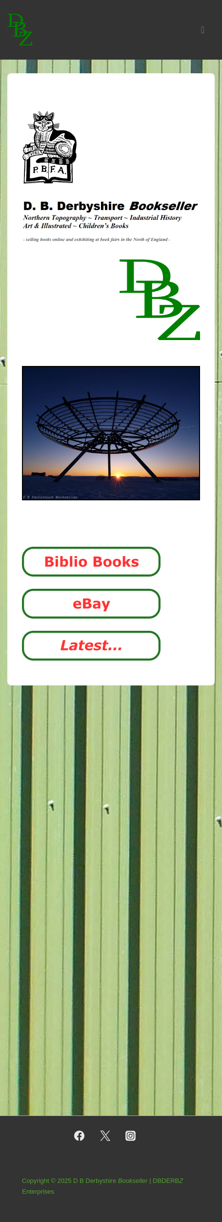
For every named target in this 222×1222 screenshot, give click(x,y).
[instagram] (130, 1136)
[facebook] (79, 1136)
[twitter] (105, 1136)
